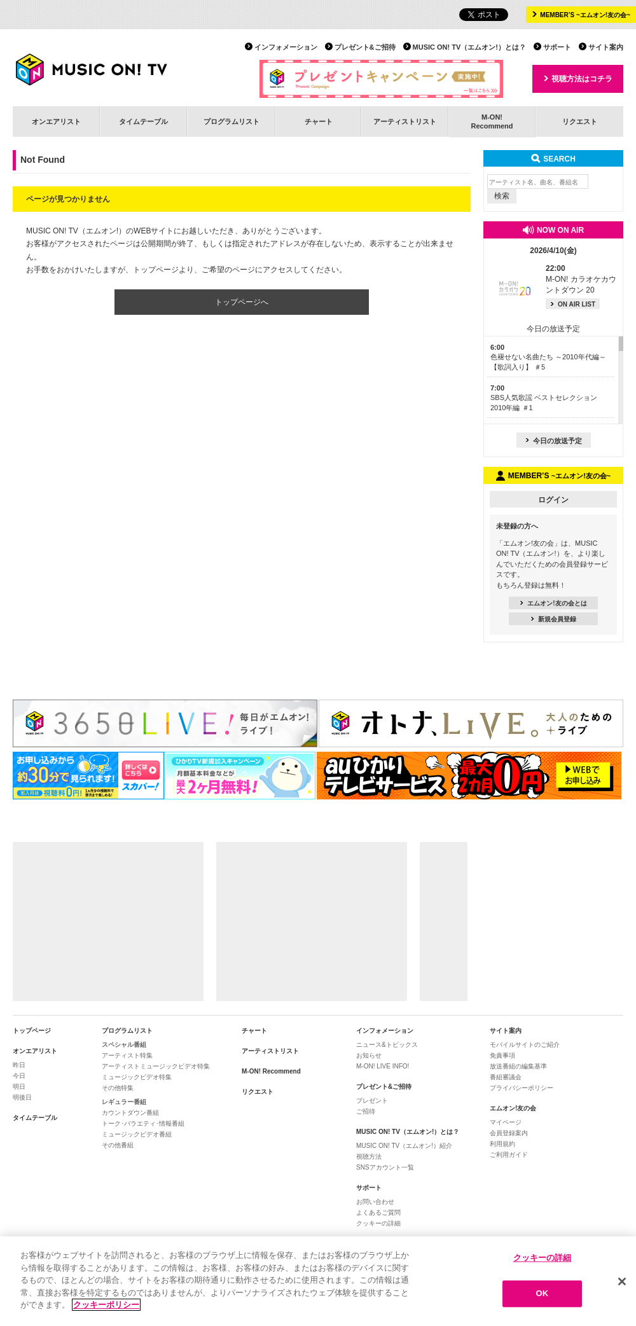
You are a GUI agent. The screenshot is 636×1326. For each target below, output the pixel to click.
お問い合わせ (375, 1201)
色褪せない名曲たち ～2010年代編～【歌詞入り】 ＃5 (548, 357)
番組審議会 (506, 1077)
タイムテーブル (143, 121)
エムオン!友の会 (513, 1108)
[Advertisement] (108, 921)
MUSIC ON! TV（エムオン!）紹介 (404, 1145)
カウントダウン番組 (130, 1112)
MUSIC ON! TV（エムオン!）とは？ (469, 47)
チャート (319, 121)
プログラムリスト (231, 121)
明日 (19, 1086)
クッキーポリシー (106, 1304)
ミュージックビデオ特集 (137, 1077)
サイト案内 (605, 47)
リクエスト (579, 121)
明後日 (22, 1097)
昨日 (19, 1064)
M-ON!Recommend (492, 121)
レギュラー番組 (124, 1101)
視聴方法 (369, 1156)
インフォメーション (285, 47)
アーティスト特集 (127, 1055)
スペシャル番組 (124, 1044)
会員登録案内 (509, 1132)
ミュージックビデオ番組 (137, 1134)
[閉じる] (622, 1281)
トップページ (32, 1030)
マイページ (506, 1122)
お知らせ (369, 1055)
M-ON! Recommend (271, 1071)
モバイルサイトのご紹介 (525, 1044)
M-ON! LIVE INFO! (382, 1066)
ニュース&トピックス (387, 1044)
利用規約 (502, 1143)
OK (542, 1294)
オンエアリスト (56, 121)
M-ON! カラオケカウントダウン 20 (581, 279)
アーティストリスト (404, 121)
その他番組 (118, 1145)
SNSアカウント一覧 (385, 1167)
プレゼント (372, 1100)
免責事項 (502, 1055)
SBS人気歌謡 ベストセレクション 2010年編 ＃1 (543, 397)
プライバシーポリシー (521, 1087)
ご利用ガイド (509, 1154)
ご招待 (365, 1111)
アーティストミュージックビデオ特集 (156, 1066)
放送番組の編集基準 (518, 1066)
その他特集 (118, 1087)
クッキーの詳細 (378, 1223)
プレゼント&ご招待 (365, 47)
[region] (318, 1281)
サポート (557, 47)
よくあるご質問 (378, 1212)
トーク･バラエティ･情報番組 (143, 1123)
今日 (19, 1075)
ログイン (553, 499)
